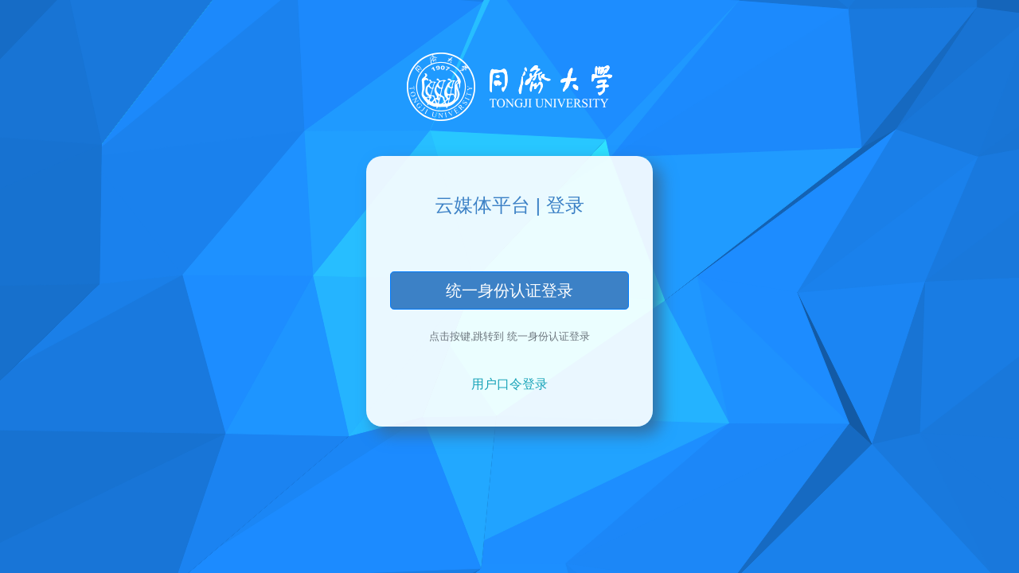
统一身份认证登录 (509, 290)
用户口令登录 (509, 384)
